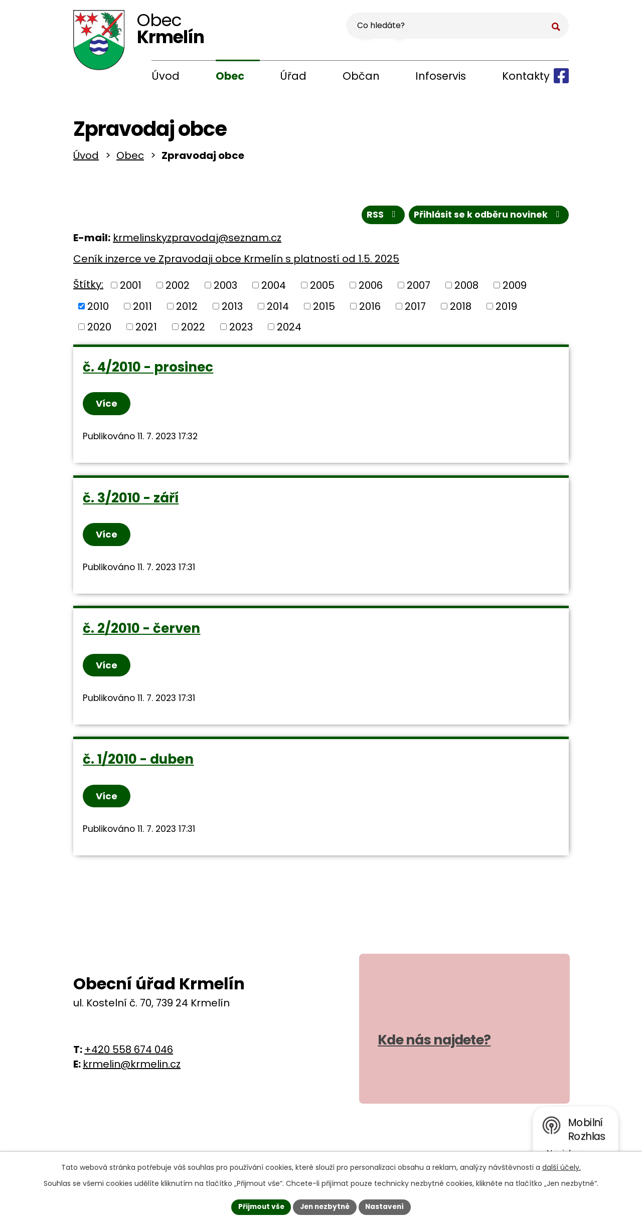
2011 (142, 309)
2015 (324, 309)
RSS (380, 217)
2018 (460, 309)
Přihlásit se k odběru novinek (488, 217)
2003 (225, 288)
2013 (232, 309)
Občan (361, 76)
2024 (289, 329)
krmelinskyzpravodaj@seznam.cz (197, 241)
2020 (99, 329)
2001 (130, 288)
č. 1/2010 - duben (138, 766)
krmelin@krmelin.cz (132, 1073)
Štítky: (88, 287)
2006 (371, 288)
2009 (515, 288)
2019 (506, 309)
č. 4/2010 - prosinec (148, 370)
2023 (241, 329)
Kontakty (526, 76)
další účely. (561, 1167)
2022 (193, 329)
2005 (322, 288)
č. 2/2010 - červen (142, 634)
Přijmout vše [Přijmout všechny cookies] (258, 1206)
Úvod (165, 76)
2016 (370, 309)
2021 (146, 329)
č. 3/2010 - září (131, 502)
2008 (466, 288)
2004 (273, 288)
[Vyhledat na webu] (507, 28)
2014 (278, 309)
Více (107, 406)
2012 (187, 309)
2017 (415, 309)
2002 (178, 288)
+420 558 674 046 (128, 1058)
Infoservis (440, 76)
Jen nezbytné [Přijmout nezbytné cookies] (324, 1206)
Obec (230, 76)
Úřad (293, 76)
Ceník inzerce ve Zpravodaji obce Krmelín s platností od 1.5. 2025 (236, 262)
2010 (98, 309)
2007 (418, 288)
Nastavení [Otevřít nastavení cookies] (387, 1206)
